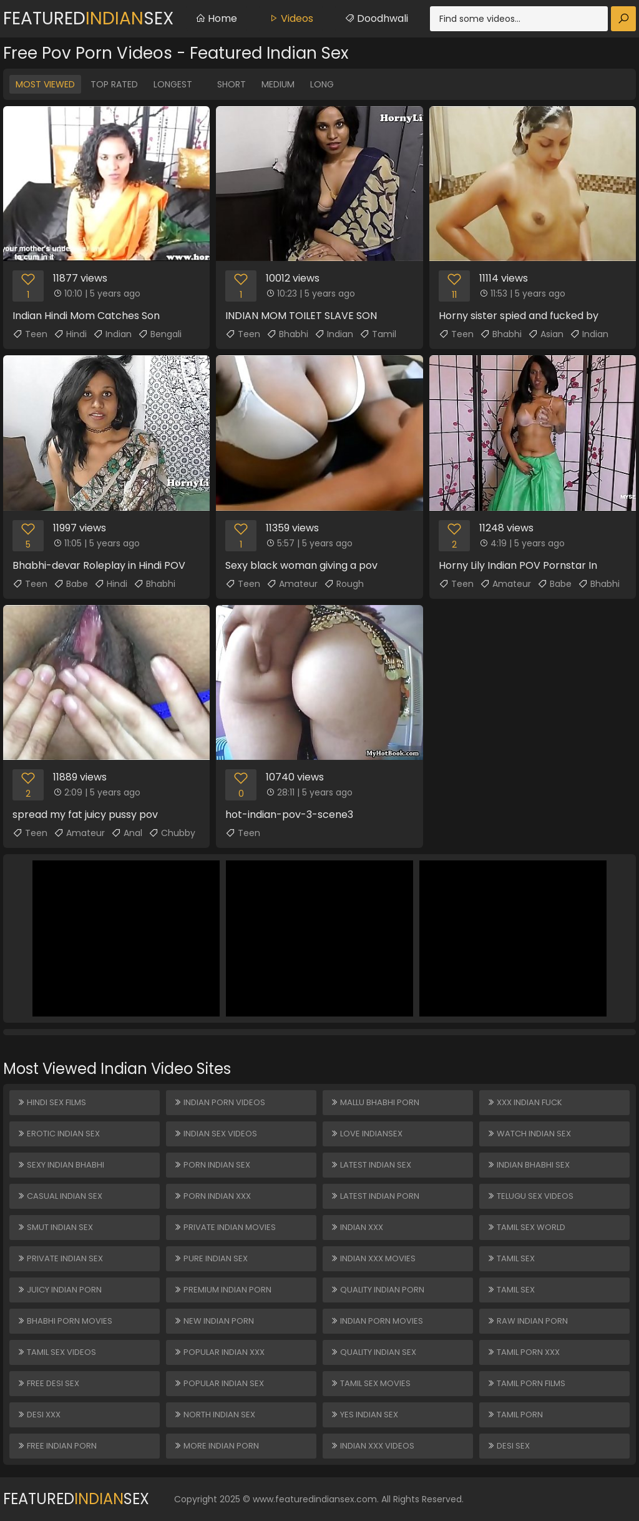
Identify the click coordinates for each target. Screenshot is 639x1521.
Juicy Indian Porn (59, 1290)
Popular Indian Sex (218, 1383)
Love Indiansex (366, 1134)
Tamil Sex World (526, 1227)
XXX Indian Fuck (524, 1102)
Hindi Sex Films (51, 1102)
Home (216, 18)
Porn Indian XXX (212, 1196)
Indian (112, 334)
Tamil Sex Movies (370, 1383)
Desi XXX (39, 1414)
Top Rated (114, 84)
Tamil (377, 334)
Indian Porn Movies (376, 1321)
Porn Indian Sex (211, 1165)
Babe (71, 584)
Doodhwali (376, 18)
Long (322, 84)
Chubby (172, 833)
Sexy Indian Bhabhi (60, 1165)
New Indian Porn (213, 1321)
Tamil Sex (511, 1258)
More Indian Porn (216, 1446)
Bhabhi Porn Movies (64, 1321)
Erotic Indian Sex (58, 1134)
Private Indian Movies (224, 1227)
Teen (29, 334)
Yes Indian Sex (364, 1414)
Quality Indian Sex (373, 1352)
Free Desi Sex (48, 1383)
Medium (278, 84)
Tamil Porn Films (526, 1383)
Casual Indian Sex (59, 1196)
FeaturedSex (88, 18)
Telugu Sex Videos (530, 1196)
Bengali (160, 334)
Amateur (292, 584)
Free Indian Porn (57, 1446)
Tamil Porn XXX (523, 1352)
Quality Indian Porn (377, 1290)
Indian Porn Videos (219, 1102)
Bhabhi (287, 334)
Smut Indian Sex (55, 1227)
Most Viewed (45, 84)
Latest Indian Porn (374, 1196)
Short (231, 84)
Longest (173, 84)
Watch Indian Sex (529, 1134)
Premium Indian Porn (222, 1290)
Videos (290, 18)
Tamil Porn (515, 1414)
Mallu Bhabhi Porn (374, 1102)
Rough (344, 584)
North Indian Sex (214, 1414)
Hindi (70, 334)
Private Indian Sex (60, 1258)
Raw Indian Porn (527, 1321)
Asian (545, 334)
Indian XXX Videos (372, 1446)
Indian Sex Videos (215, 1134)
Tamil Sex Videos (56, 1352)
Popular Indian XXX (219, 1352)
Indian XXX (356, 1227)
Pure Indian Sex (210, 1258)
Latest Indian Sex (370, 1165)
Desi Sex (508, 1446)
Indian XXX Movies (373, 1258)
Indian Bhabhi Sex (528, 1165)
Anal (126, 833)
